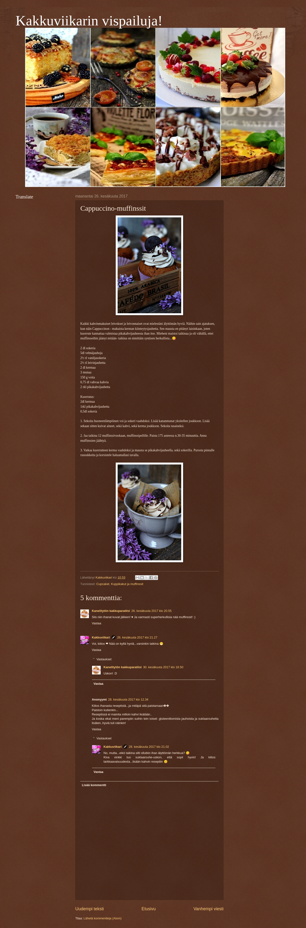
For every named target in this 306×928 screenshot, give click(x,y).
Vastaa (96, 623)
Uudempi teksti (89, 908)
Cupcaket (102, 584)
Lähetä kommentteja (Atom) (103, 918)
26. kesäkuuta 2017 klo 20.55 (151, 611)
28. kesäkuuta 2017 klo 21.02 (149, 746)
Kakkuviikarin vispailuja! (89, 21)
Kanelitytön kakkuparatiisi (111, 611)
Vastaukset (104, 659)
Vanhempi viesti (208, 908)
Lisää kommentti (94, 785)
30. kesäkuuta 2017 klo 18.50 (163, 667)
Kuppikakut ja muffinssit (127, 584)
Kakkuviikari (101, 637)
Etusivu (149, 908)
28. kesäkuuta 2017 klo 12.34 (128, 699)
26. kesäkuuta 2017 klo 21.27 (137, 637)
